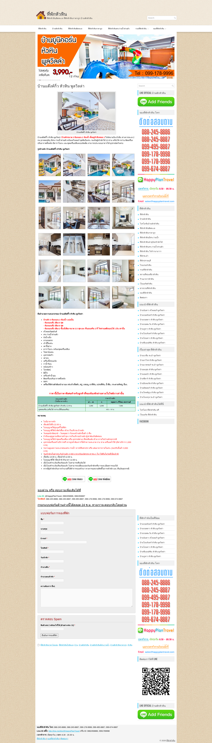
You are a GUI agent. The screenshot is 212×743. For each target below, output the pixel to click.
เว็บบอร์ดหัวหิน (146, 284)
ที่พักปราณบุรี (145, 261)
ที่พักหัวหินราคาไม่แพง (49, 645)
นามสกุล (44, 529)
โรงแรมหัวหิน (145, 265)
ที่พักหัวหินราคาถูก (147, 233)
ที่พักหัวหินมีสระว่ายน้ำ (149, 237)
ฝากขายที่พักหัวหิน (148, 288)
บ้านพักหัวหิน (84, 645)
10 (54, 80)
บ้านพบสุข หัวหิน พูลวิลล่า (150, 369)
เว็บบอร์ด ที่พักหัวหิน (148, 415)
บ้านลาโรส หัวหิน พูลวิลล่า (151, 360)
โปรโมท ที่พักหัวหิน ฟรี (149, 410)
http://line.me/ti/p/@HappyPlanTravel (64, 731)
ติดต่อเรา (143, 297)
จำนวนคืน (45, 567)
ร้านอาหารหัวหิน (147, 279)
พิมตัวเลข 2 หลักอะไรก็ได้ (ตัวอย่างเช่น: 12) (58, 625)
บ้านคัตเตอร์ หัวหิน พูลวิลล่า (151, 388)
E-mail (44, 538)
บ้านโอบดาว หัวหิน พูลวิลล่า (151, 338)
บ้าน (76, 645)
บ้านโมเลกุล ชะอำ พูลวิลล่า (151, 397)
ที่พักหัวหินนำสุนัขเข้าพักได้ (151, 242)
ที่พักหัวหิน (57, 14)
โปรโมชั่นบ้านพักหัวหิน (149, 224)
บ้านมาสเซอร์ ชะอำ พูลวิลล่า (152, 365)
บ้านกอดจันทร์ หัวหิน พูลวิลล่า (152, 315)
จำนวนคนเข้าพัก (48, 577)
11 (56, 80)
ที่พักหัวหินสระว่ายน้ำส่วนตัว (151, 247)
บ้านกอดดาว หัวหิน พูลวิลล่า (151, 320)
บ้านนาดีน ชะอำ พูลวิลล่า (150, 355)
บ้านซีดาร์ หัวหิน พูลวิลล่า (150, 379)
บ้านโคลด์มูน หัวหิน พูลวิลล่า (152, 392)
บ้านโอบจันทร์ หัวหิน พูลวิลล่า (152, 333)
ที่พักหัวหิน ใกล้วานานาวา (150, 251)
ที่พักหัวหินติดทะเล (147, 228)
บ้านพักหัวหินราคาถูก (118, 645)
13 (59, 80)
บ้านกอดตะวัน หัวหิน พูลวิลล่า (152, 324)
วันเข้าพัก (45, 558)
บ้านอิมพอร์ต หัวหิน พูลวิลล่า (152, 383)
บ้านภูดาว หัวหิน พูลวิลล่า (150, 329)
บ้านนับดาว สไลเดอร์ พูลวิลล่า (152, 310)
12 (57, 80)
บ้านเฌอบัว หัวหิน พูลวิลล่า (151, 374)
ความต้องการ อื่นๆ (48, 586)
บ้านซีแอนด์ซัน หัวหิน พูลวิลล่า (152, 343)
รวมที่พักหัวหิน (146, 270)
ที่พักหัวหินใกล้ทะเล (66, 645)
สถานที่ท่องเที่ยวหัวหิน (149, 274)
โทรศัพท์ (44, 548)
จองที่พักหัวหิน (146, 293)
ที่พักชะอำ (144, 256)
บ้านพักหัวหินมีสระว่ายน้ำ (99, 645)
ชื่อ (42, 519)
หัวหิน (130, 645)
